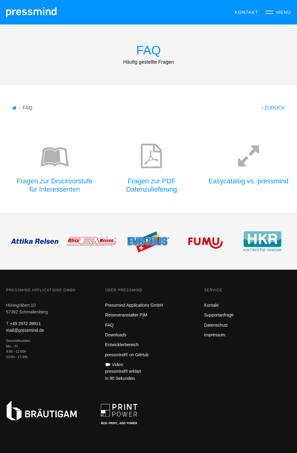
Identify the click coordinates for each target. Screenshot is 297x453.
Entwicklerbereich (122, 344)
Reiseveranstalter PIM (126, 315)
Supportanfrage (219, 315)
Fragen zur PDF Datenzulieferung (151, 185)
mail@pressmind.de (25, 330)
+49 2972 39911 (25, 323)
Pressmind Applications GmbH (134, 305)
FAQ (109, 325)
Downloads (115, 334)
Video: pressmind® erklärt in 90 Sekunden (123, 371)
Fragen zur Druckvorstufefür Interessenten (55, 185)
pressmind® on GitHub (126, 354)
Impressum (214, 334)
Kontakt (211, 305)
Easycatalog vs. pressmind (248, 181)
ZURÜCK (273, 107)
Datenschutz (216, 325)
